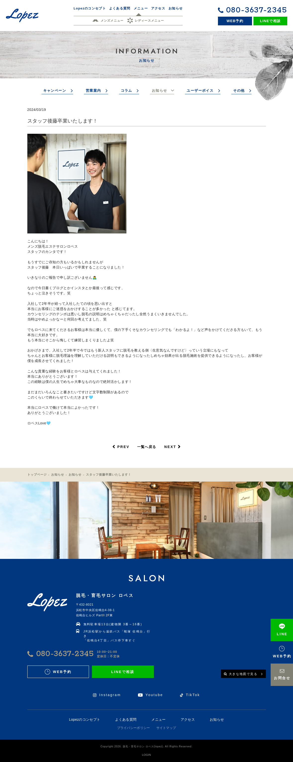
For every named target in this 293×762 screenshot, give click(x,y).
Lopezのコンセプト (84, 719)
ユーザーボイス (200, 90)
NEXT (170, 447)
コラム (126, 90)
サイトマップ (166, 728)
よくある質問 (125, 719)
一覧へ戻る (146, 447)
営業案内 (93, 90)
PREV (123, 447)
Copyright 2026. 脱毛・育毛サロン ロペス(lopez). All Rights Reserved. (147, 746)
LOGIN (146, 754)
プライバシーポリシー (133, 728)
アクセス (188, 719)
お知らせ (159, 90)
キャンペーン (54, 90)
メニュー (158, 719)
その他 (239, 90)
